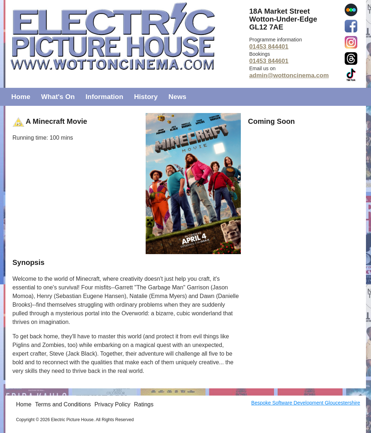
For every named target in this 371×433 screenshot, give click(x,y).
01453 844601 (268, 61)
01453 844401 (268, 46)
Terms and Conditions (63, 404)
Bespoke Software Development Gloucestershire (305, 403)
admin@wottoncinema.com (289, 75)
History (146, 96)
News (177, 96)
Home (20, 96)
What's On (58, 96)
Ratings (144, 404)
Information (104, 96)
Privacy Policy (112, 404)
